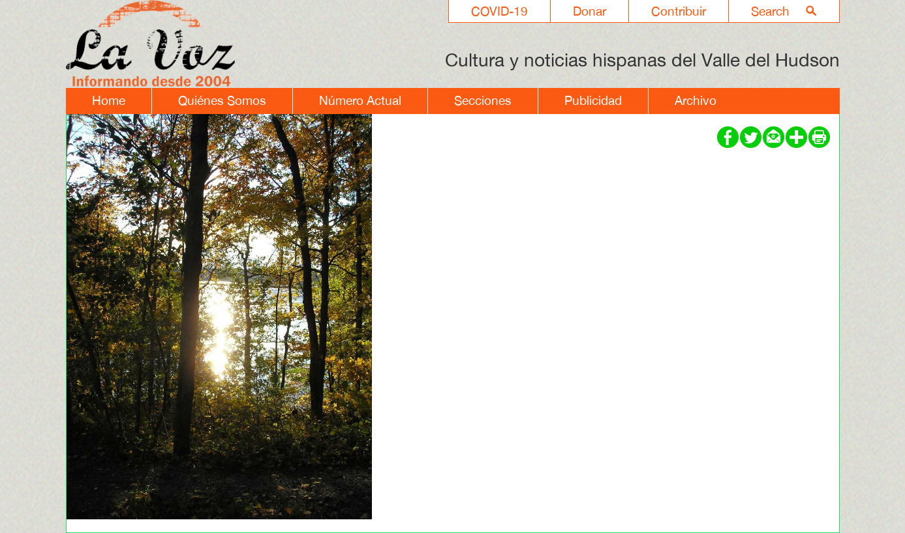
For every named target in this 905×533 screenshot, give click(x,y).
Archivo (695, 100)
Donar (589, 11)
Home (108, 100)
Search (770, 11)
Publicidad (593, 100)
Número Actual (360, 100)
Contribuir (678, 11)
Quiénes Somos (222, 100)
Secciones (483, 100)
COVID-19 (499, 11)
